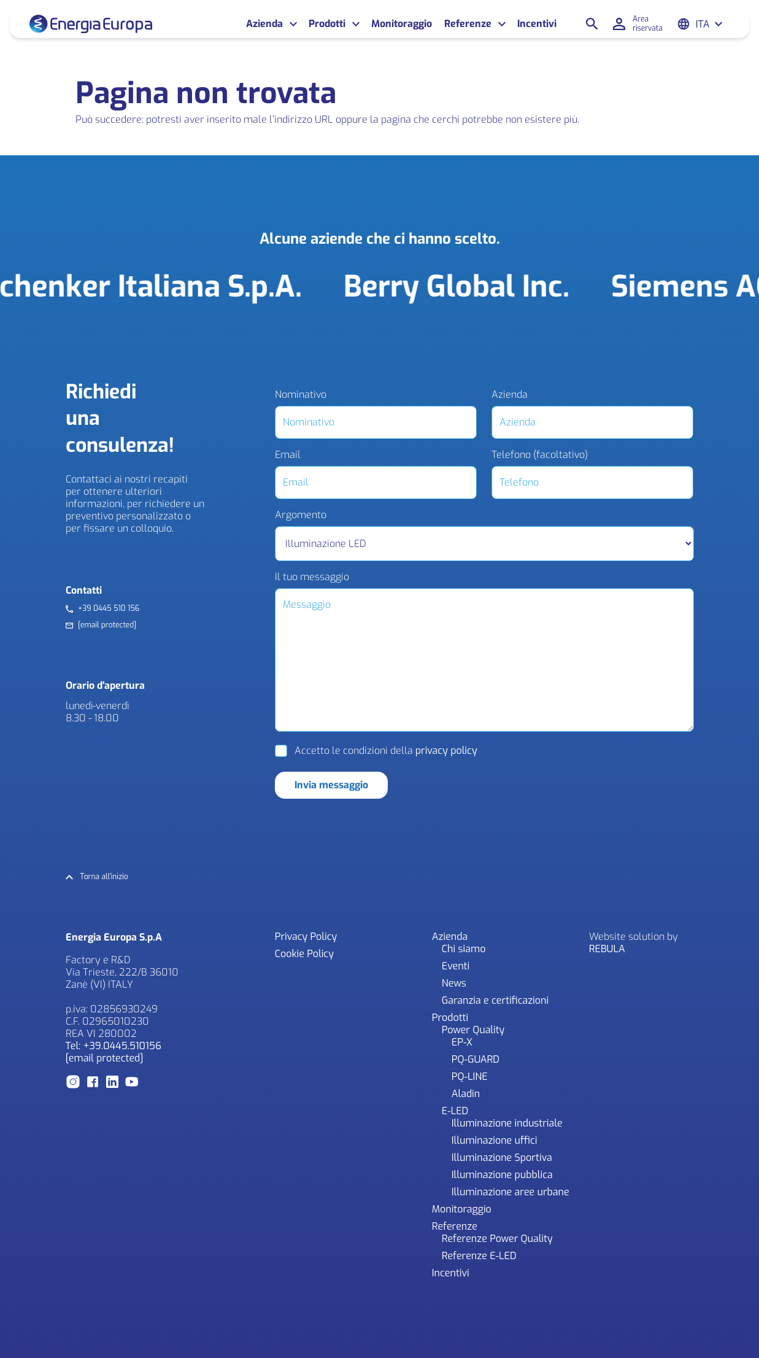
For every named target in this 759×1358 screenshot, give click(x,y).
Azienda (264, 24)
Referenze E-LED (479, 1255)
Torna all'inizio (104, 877)
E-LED (455, 1110)
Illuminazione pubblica (502, 1174)
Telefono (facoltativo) (539, 455)
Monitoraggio (401, 24)
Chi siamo (464, 948)
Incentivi (537, 24)
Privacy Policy (306, 936)
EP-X (462, 1042)
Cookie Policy (304, 953)
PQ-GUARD (475, 1059)
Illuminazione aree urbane (510, 1191)
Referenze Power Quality (497, 1238)
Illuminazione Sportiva (502, 1157)
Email (288, 455)
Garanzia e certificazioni (495, 1000)
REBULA (607, 948)
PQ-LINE (470, 1076)
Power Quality (473, 1029)
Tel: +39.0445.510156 (113, 1045)
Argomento (300, 515)
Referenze (467, 24)
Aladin (466, 1093)
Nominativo (300, 395)
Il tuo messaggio (312, 577)
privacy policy (446, 750)
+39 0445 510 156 (108, 608)
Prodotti (327, 24)
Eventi (455, 966)
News (454, 983)
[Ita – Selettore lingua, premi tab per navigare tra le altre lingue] (710, 24)
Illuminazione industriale (507, 1123)
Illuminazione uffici (494, 1140)
